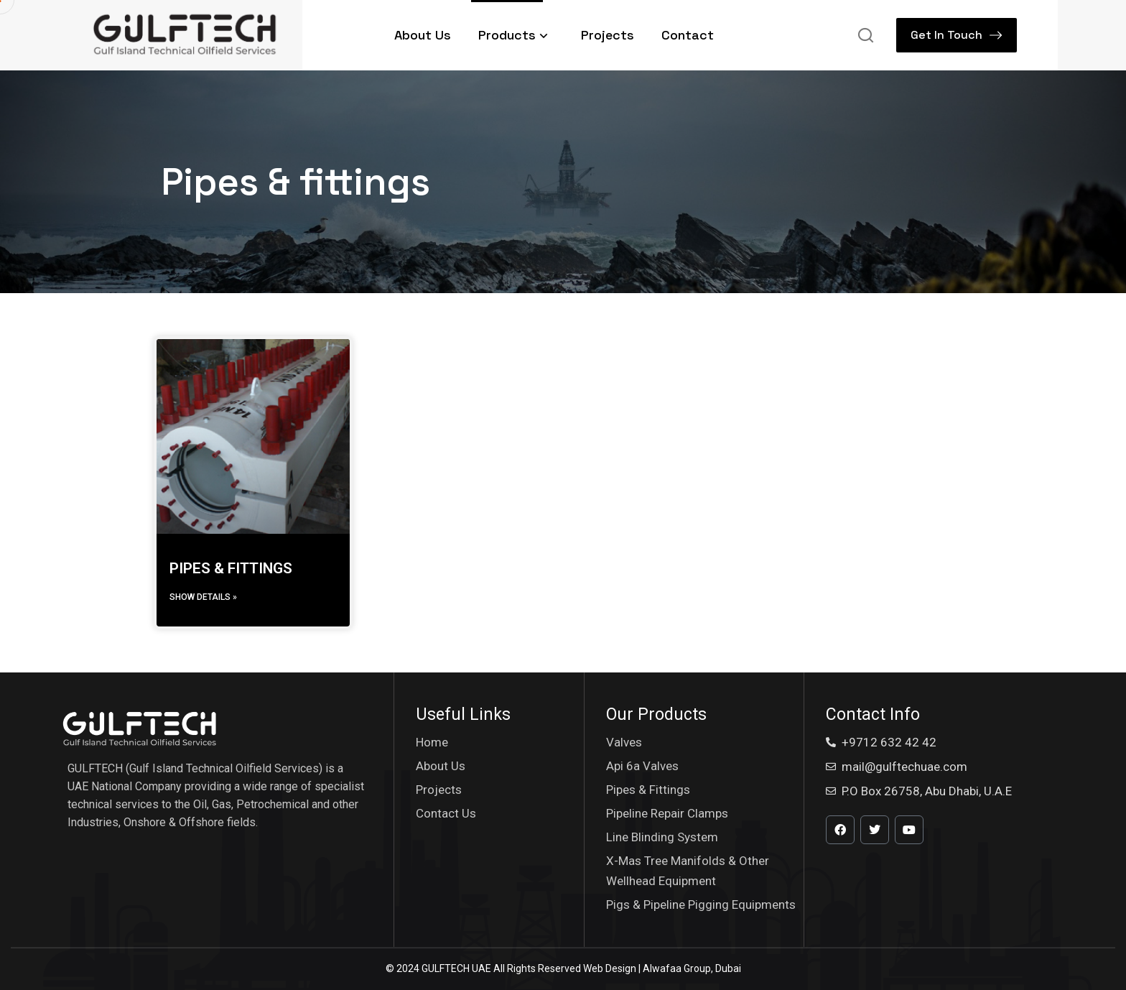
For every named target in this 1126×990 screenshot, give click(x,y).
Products (516, 35)
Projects (607, 35)
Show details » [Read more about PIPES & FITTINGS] (203, 597)
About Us (422, 35)
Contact (687, 35)
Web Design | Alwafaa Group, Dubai (662, 968)
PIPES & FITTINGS (230, 568)
